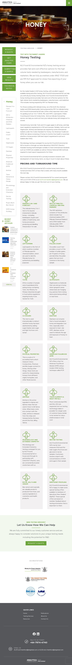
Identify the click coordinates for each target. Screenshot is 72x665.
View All (9, 284)
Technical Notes (9, 87)
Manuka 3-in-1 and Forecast (10, 108)
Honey (39, 48)
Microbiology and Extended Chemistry (10, 189)
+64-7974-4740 (38, 642)
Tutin (7, 139)
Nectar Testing (8, 197)
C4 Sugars (9, 147)
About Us (44, 616)
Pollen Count (8, 133)
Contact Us (44, 619)
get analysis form (9, 60)
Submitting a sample (9, 70)
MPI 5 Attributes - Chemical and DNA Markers (10, 119)
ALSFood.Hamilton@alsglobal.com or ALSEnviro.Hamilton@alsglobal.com (38, 650)
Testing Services (27, 48)
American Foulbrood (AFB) (9, 164)
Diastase (9, 151)
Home (25, 613)
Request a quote (9, 50)
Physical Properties (9, 156)
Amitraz (8, 170)
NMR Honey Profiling (10, 210)
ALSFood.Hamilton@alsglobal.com (51, 180)
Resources (26, 619)
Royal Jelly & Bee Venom (10, 204)
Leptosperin (10, 128)
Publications (45, 613)
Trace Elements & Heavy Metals (10, 178)
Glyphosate (10, 143)
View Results (9, 78)
